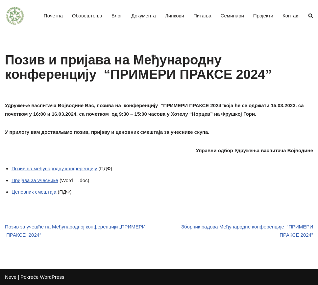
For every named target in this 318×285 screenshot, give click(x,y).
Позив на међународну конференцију (54, 168)
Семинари (232, 15)
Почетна (53, 15)
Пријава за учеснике (35, 180)
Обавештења (87, 15)
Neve (10, 277)
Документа (143, 15)
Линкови (174, 15)
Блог (116, 15)
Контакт (291, 15)
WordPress (52, 277)
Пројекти (263, 15)
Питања (202, 15)
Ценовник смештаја (34, 192)
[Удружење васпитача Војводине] (15, 16)
